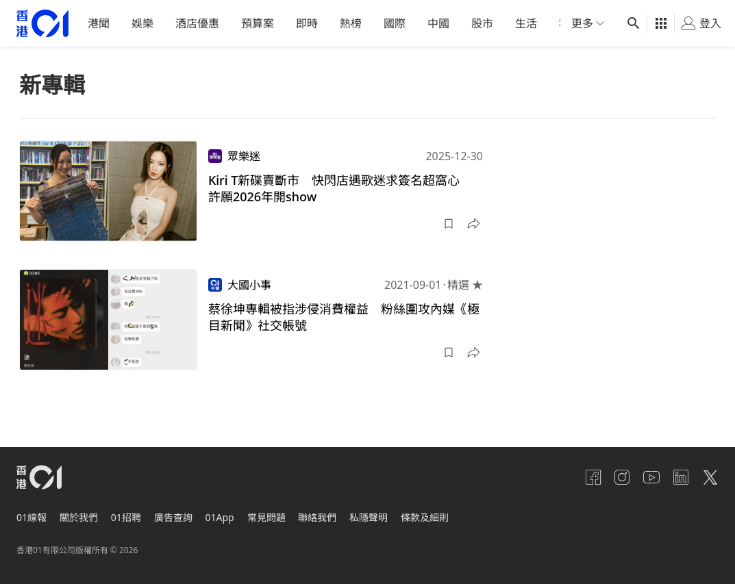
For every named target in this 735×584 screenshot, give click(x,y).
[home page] (42, 24)
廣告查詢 (183, 513)
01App (233, 513)
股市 (482, 23)
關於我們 (82, 513)
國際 (395, 23)
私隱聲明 (393, 513)
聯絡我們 (338, 513)
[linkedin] (677, 477)
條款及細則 (453, 513)
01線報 (31, 513)
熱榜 (351, 23)
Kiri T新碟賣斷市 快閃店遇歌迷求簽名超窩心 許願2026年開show (340, 188)
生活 (526, 23)
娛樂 (142, 23)
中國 (438, 23)
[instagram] (611, 477)
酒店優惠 (197, 23)
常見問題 (283, 513)
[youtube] (644, 477)
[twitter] (710, 477)
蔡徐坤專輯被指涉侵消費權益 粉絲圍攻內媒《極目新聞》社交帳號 (343, 317)
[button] (448, 223)
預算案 (257, 23)
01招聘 (133, 513)
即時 (307, 23)
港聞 (99, 23)
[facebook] (579, 477)
